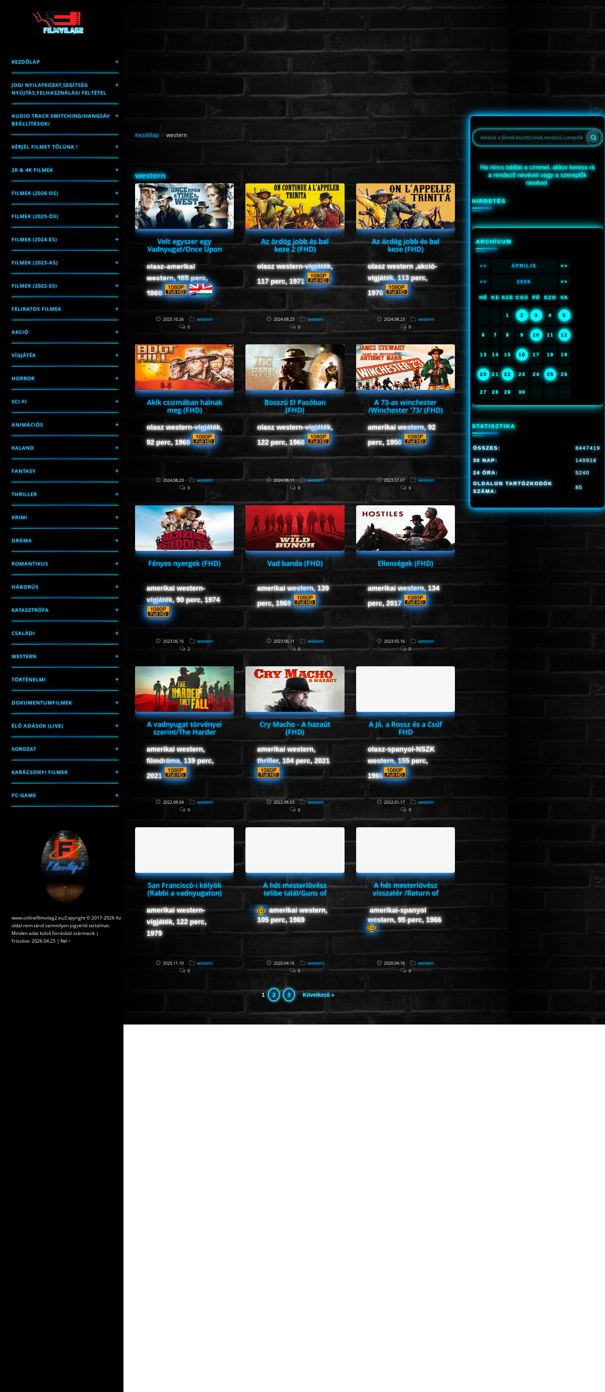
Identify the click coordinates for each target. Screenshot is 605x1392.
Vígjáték (24, 355)
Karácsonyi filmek (40, 772)
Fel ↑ (65, 941)
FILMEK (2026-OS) (35, 193)
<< (483, 266)
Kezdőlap (26, 61)
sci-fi (19, 401)
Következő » (319, 995)
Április (523, 266)
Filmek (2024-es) (34, 239)
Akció (20, 332)
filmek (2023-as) (35, 262)
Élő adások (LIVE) (37, 725)
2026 (524, 281)
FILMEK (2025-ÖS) (35, 216)
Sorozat (24, 748)
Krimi (19, 517)
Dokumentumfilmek (42, 702)
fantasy (24, 470)
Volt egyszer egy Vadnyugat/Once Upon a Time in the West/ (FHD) (184, 252)
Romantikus (30, 563)
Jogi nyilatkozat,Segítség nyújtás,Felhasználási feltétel (59, 88)
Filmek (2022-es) (34, 285)
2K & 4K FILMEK (32, 169)
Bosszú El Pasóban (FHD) (295, 406)
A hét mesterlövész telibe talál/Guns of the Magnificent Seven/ (295, 896)
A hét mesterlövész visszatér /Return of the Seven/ (406, 892)
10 (536, 335)
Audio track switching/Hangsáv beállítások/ (61, 119)
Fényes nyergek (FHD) (184, 563)
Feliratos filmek (36, 308)
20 (483, 374)
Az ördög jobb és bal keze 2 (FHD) (295, 245)
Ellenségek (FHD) (405, 563)
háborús (25, 586)
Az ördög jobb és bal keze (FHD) (405, 245)
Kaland (23, 447)
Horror (23, 378)
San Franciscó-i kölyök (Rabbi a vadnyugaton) (184, 889)
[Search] (593, 137)
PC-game (24, 795)
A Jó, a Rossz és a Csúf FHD (405, 728)
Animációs (27, 424)
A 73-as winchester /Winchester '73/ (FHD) (405, 406)
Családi (23, 633)
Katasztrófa (30, 609)
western (24, 656)
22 (507, 374)
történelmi (29, 679)
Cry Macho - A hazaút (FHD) (295, 728)
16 (522, 354)
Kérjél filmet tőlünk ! (45, 146)
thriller (24, 494)
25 (550, 374)
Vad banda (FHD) (295, 563)
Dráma (22, 540)
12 (564, 335)
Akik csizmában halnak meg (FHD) (184, 406)
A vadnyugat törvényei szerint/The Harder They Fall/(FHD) (184, 731)
